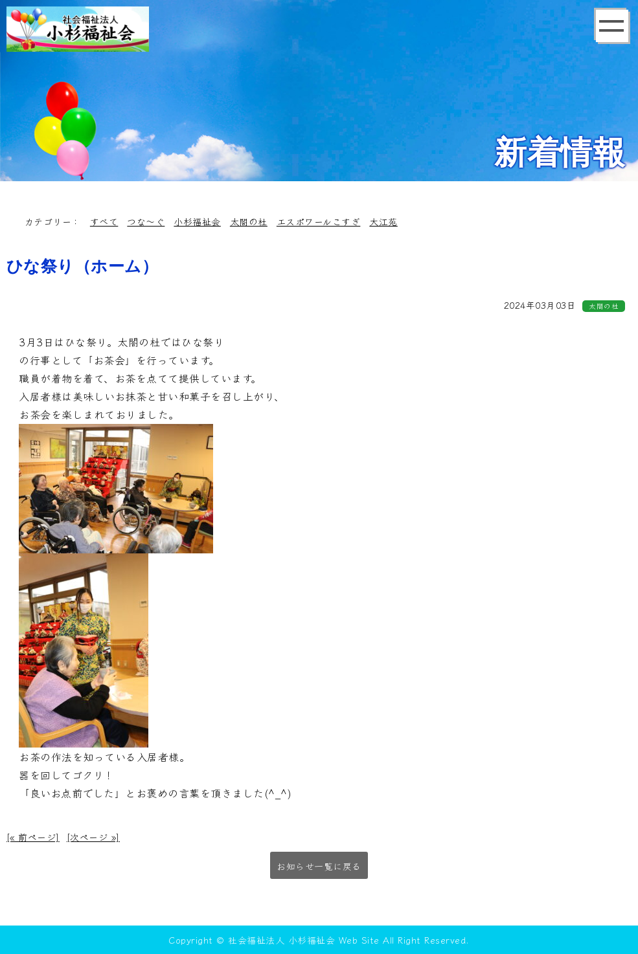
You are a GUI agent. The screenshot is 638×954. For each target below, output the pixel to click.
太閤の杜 (249, 221)
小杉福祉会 (197, 221)
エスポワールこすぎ (319, 221)
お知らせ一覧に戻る (319, 866)
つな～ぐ (146, 221)
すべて (104, 221)
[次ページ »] (93, 836)
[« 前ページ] (33, 836)
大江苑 (383, 221)
